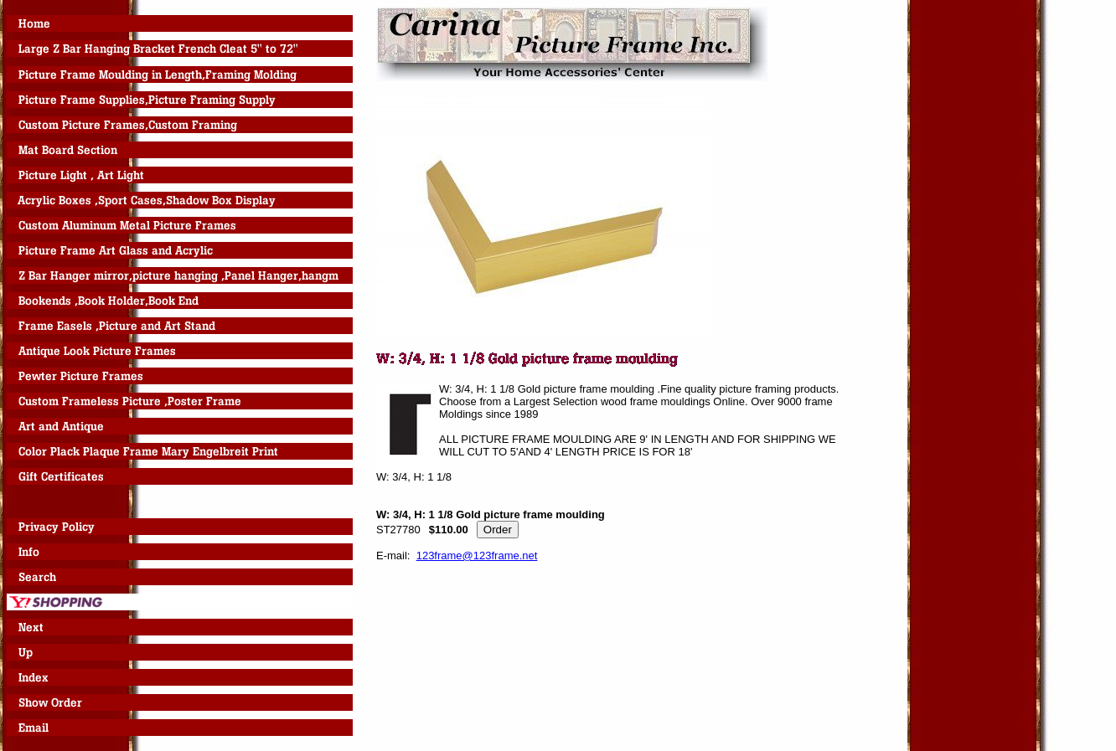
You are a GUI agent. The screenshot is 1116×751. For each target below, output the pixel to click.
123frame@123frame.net (477, 555)
